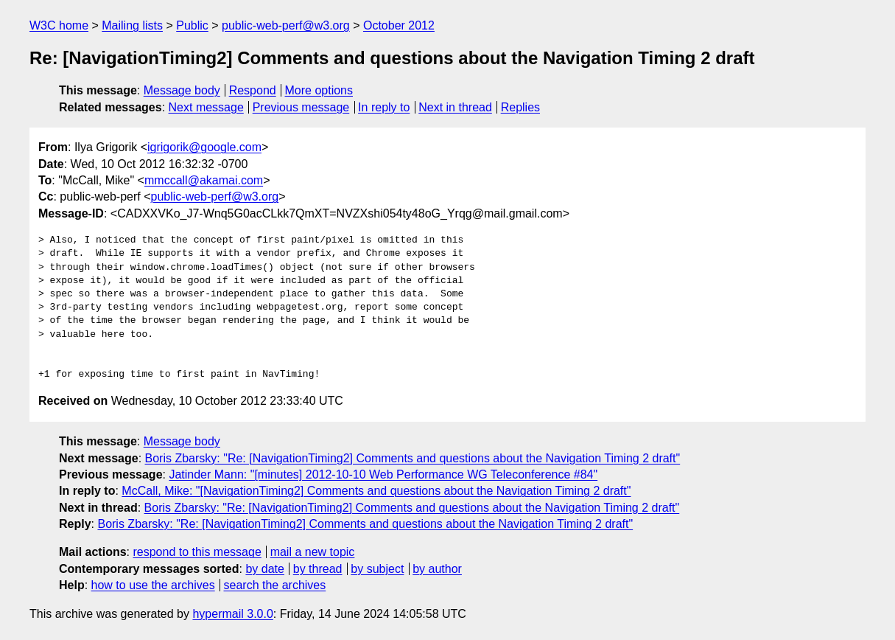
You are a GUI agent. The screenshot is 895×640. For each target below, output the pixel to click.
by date (264, 569)
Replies (520, 107)
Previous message (301, 107)
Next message (206, 107)
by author (437, 569)
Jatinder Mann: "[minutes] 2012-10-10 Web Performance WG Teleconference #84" (383, 474)
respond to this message (197, 552)
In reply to (384, 107)
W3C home (58, 25)
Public (192, 25)
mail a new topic (312, 552)
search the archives (275, 585)
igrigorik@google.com (204, 147)
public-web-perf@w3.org (286, 25)
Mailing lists (132, 25)
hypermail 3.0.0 (232, 614)
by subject (377, 569)
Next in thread (455, 107)
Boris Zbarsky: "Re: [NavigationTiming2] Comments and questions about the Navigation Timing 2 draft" (413, 458)
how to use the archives (153, 585)
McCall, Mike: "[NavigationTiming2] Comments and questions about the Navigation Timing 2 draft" (376, 490)
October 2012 (399, 25)
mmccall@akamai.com (203, 180)
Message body (182, 90)
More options (319, 90)
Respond (252, 90)
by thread (318, 569)
